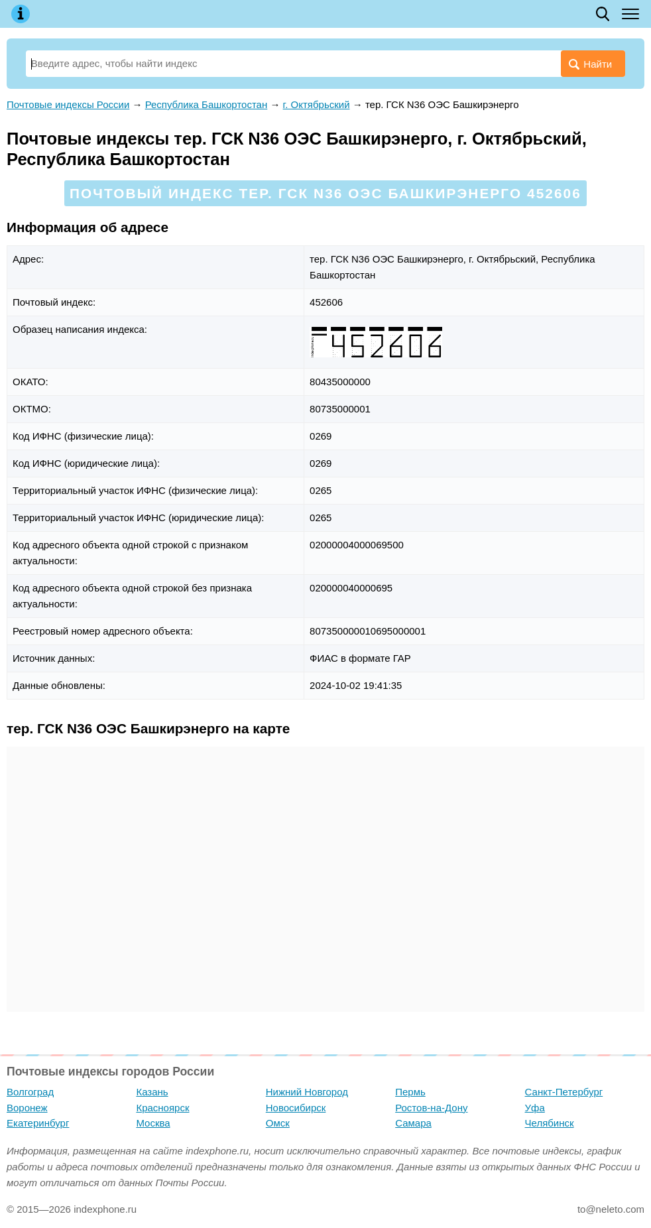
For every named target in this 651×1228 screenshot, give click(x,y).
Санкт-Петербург (564, 1091)
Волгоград (30, 1091)
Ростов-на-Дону (431, 1107)
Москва (153, 1123)
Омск (278, 1123)
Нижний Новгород (307, 1091)
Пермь (410, 1091)
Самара (413, 1123)
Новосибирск (296, 1107)
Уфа (535, 1107)
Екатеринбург (38, 1123)
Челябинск (549, 1123)
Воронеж (27, 1107)
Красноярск (162, 1107)
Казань (152, 1091)
